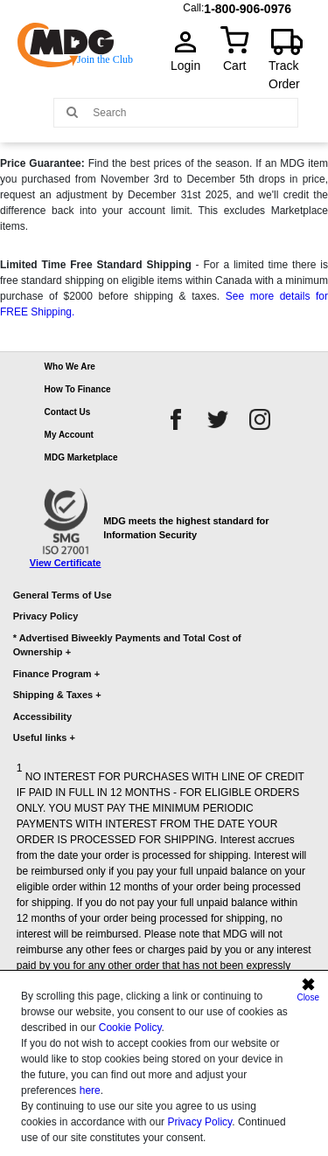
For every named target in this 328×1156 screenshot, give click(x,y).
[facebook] (175, 419)
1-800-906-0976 (247, 5)
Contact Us (68, 412)
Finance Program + (56, 673)
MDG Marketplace (81, 457)
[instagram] (259, 419)
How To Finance (78, 389)
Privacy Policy (199, 1122)
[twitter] (217, 419)
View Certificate (65, 562)
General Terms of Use (62, 595)
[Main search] (72, 111)
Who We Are (70, 366)
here (90, 1090)
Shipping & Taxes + (57, 694)
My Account (69, 435)
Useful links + (44, 737)
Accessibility (42, 716)
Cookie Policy (130, 1027)
